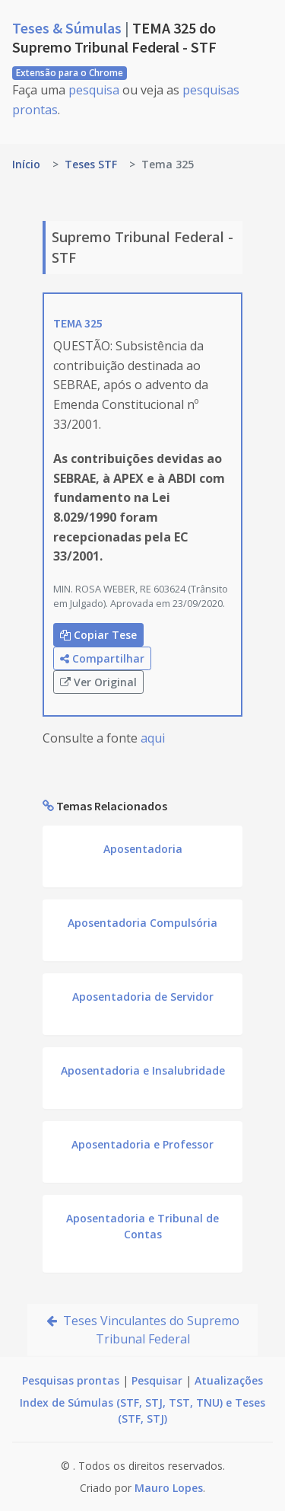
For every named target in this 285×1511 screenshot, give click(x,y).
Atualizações (229, 1380)
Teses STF (91, 164)
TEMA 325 (78, 323)
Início (26, 164)
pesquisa (93, 89)
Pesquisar (156, 1380)
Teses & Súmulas (68, 27)
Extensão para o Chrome (69, 72)
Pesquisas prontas (70, 1380)
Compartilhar (102, 658)
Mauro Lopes (169, 1488)
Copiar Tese (98, 635)
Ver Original (98, 682)
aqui (153, 738)
